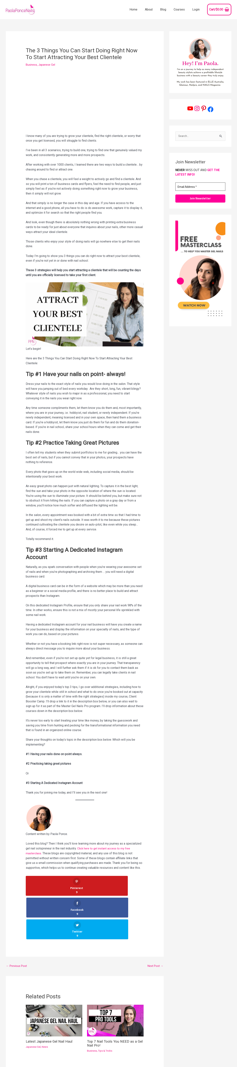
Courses (181, 9)
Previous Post (17, 922)
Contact (204, 1051)
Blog (167, 9)
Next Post (154, 922)
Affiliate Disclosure (217, 1056)
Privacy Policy (192, 1056)
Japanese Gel (48, 64)
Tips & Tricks (106, 1006)
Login (196, 9)
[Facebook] (127, 1057)
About (154, 9)
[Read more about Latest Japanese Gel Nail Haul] (54, 977)
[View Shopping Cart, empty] (219, 9)
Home (140, 9)
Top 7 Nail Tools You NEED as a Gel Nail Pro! (113, 1000)
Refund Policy (222, 1061)
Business (32, 64)
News (46, 1003)
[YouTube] (110, 1057)
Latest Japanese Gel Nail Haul (51, 998)
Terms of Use (221, 1051)
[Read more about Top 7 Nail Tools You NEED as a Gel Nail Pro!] (115, 977)
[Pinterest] (121, 1057)
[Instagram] (115, 1057)
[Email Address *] (200, 187)
